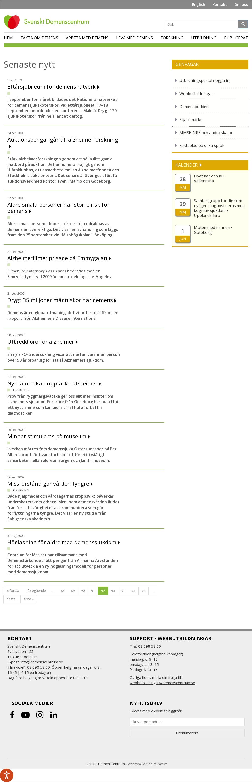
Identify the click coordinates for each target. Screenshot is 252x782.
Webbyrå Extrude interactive (147, 764)
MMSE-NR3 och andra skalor (206, 132)
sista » (29, 599)
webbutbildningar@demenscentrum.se (162, 682)
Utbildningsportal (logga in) (205, 80)
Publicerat (236, 38)
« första (13, 590)
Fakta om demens (39, 38)
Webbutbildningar (196, 93)
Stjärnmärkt (190, 119)
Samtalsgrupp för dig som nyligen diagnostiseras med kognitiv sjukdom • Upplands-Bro (219, 208)
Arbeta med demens (87, 38)
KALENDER (187, 165)
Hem (8, 38)
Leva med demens (134, 38)
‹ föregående (35, 590)
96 (143, 590)
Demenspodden (194, 106)
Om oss (241, 4)
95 (133, 590)
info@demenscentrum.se (42, 661)
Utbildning (203, 38)
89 (73, 590)
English (198, 4)
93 (113, 590)
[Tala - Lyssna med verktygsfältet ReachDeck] (6, 775)
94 (123, 590)
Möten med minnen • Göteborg (213, 230)
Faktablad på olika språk (201, 145)
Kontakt (219, 4)
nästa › (12, 599)
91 (93, 590)
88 (63, 590)
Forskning (172, 38)
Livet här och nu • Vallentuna (210, 178)
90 (83, 590)
